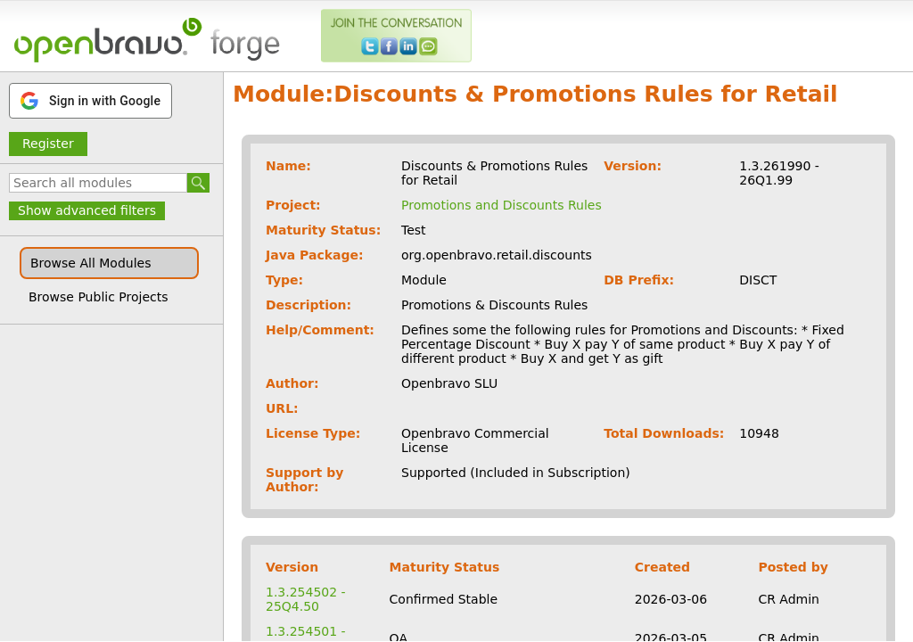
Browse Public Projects (99, 297)
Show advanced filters (87, 210)
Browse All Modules (90, 263)
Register (48, 143)
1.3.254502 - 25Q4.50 (306, 599)
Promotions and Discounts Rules (501, 205)
